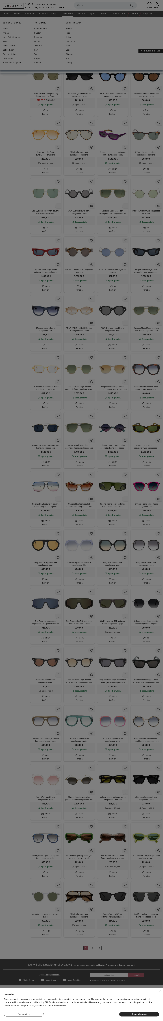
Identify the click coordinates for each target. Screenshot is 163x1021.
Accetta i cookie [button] (139, 1014)
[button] (160, 991)
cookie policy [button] (38, 1002)
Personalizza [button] (24, 1014)
